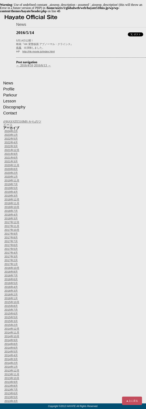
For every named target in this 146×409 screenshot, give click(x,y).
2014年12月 (11, 328)
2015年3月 (11, 321)
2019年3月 (11, 195)
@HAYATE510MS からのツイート (22, 123)
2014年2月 (11, 363)
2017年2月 (11, 260)
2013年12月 (11, 370)
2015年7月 (11, 309)
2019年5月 (11, 188)
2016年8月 (11, 271)
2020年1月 (11, 176)
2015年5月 (11, 317)
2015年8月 (11, 306)
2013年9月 (11, 382)
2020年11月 (11, 165)
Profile (9, 89)
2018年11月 (11, 203)
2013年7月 (11, 389)
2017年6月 (11, 245)
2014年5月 (11, 351)
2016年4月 (11, 287)
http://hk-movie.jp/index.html (38, 51)
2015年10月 (11, 302)
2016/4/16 (24, 65)
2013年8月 (11, 385)
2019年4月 (11, 191)
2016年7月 (11, 275)
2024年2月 (11, 131)
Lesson (9, 101)
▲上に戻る (132, 400)
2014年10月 (11, 336)
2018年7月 (11, 211)
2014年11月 (11, 332)
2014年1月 (11, 366)
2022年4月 (11, 142)
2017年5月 (11, 249)
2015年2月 (11, 325)
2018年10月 (11, 207)
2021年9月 (11, 153)
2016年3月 (11, 290)
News (8, 83)
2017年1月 (11, 264)
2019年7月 (11, 184)
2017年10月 (11, 230)
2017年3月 (11, 256)
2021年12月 (11, 150)
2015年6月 (11, 313)
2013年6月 (11, 393)
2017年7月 (11, 241)
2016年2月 (11, 294)
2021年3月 (11, 161)
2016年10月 (11, 268)
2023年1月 (11, 134)
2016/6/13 (42, 65)
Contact (10, 113)
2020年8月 (11, 169)
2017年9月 (11, 233)
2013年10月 (11, 378)
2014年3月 (11, 359)
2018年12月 (11, 199)
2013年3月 (11, 401)
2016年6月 (11, 279)
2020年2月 (11, 172)
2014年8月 (11, 344)
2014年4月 (11, 355)
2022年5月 (11, 138)
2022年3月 (11, 146)
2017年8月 (11, 237)
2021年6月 (11, 157)
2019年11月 (11, 180)
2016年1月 (11, 298)
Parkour (10, 95)
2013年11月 (11, 374)
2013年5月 (11, 397)
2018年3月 (11, 218)
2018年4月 (11, 214)
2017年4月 (11, 252)
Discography (14, 107)
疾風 (18, 47)
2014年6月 (11, 347)
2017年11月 (11, 226)
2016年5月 (11, 283)
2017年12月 (11, 222)
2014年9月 (11, 340)
